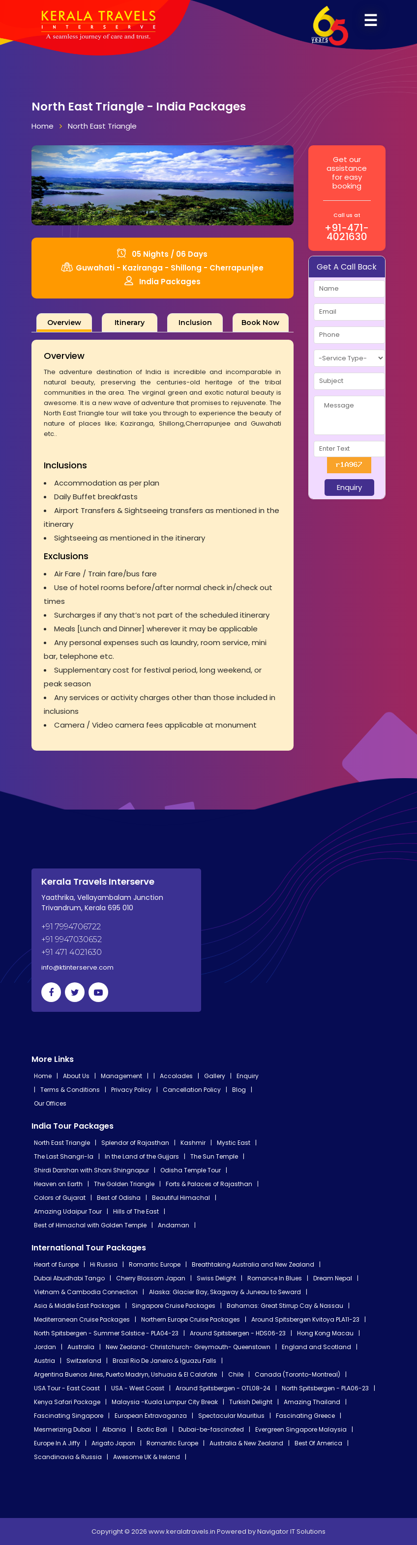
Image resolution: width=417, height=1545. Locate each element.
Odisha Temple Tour (190, 1170)
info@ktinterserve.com (77, 967)
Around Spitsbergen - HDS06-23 (238, 1333)
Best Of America (318, 1443)
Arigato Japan (113, 1443)
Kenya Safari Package (67, 1402)
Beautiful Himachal (181, 1197)
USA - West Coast (137, 1388)
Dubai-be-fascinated (211, 1429)
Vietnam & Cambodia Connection (86, 1292)
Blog (239, 1089)
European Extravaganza (151, 1415)
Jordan (45, 1347)
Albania (114, 1429)
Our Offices (50, 1103)
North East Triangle (102, 126)
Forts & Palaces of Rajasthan (209, 1184)
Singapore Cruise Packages (173, 1305)
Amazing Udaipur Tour (68, 1211)
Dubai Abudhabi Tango (69, 1278)
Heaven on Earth (58, 1184)
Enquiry (248, 1076)
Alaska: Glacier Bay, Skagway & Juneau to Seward (225, 1292)
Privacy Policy (131, 1089)
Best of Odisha (119, 1197)
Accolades (176, 1076)
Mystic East (233, 1142)
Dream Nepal (332, 1278)
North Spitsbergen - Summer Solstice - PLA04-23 (106, 1333)
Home (42, 126)
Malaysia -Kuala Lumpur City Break (165, 1402)
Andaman (173, 1225)
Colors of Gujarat (60, 1197)
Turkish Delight (250, 1402)
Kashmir (193, 1142)
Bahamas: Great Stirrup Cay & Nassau (285, 1305)
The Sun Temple (214, 1156)
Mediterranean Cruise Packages (82, 1319)
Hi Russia (104, 1264)
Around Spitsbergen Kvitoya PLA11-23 (305, 1319)
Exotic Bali (152, 1429)
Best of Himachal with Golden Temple (90, 1225)
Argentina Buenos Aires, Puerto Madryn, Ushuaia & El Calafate (125, 1374)
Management (121, 1076)
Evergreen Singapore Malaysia (301, 1429)
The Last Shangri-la (63, 1156)
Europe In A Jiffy (57, 1443)
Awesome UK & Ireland (146, 1457)
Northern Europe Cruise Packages (190, 1319)
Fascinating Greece (305, 1415)
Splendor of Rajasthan (135, 1142)
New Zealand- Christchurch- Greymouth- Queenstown (188, 1347)
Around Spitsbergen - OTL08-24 (223, 1388)
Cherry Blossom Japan (150, 1278)
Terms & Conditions (70, 1089)
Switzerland (83, 1360)
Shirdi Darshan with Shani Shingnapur (91, 1170)
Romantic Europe (154, 1264)
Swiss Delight (216, 1278)
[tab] (64, 322)
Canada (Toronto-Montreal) (297, 1374)
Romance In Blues (274, 1278)
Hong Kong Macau (325, 1333)
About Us (76, 1076)
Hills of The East (136, 1211)
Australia (80, 1347)
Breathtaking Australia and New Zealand (253, 1264)
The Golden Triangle (124, 1184)
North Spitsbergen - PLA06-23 (325, 1388)
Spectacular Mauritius (231, 1415)
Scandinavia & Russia (68, 1457)
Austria (44, 1360)
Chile (235, 1374)
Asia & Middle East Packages (77, 1305)
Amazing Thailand (312, 1402)
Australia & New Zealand (246, 1443)
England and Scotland (316, 1347)
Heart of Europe (56, 1264)
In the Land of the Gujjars (142, 1156)
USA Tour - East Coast (67, 1388)
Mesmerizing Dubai (62, 1429)
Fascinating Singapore (68, 1415)
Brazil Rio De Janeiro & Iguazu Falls (164, 1360)
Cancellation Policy (192, 1089)
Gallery (214, 1076)
